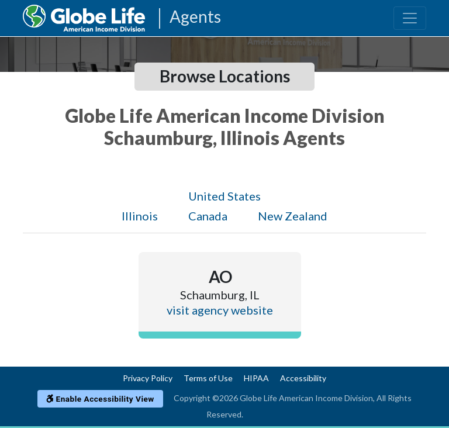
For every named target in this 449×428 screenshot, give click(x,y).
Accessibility (303, 378)
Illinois (140, 216)
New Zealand (292, 216)
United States (224, 196)
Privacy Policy (147, 378)
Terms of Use (208, 378)
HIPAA (256, 378)
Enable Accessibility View (100, 398)
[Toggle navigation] (409, 18)
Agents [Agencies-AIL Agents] (195, 17)
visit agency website (220, 310)
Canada (207, 216)
